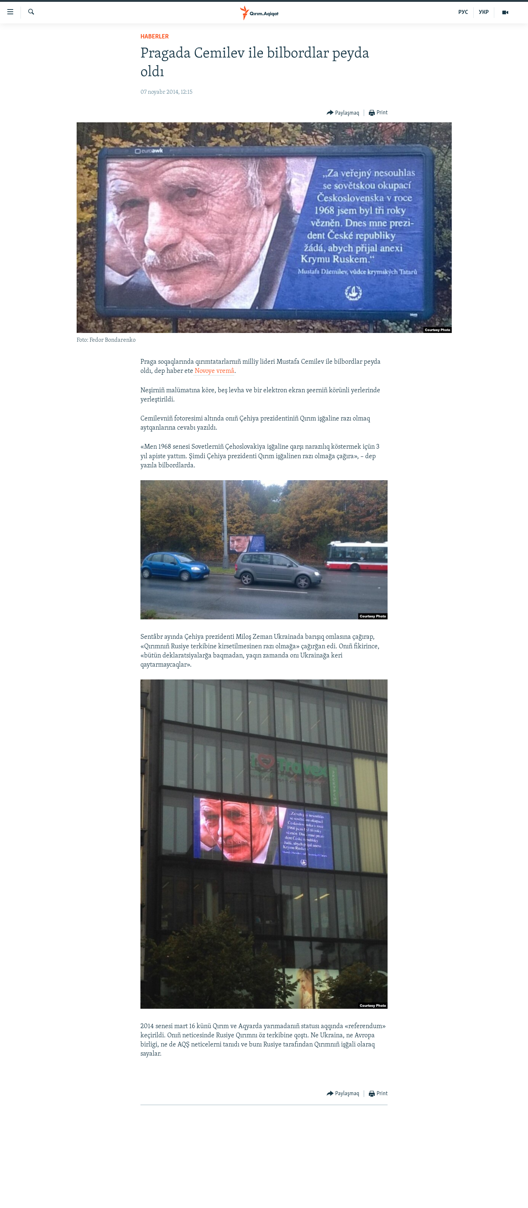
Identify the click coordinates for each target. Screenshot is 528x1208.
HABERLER (154, 36)
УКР (484, 12)
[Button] (343, 113)
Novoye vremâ (213, 371)
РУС (463, 12)
